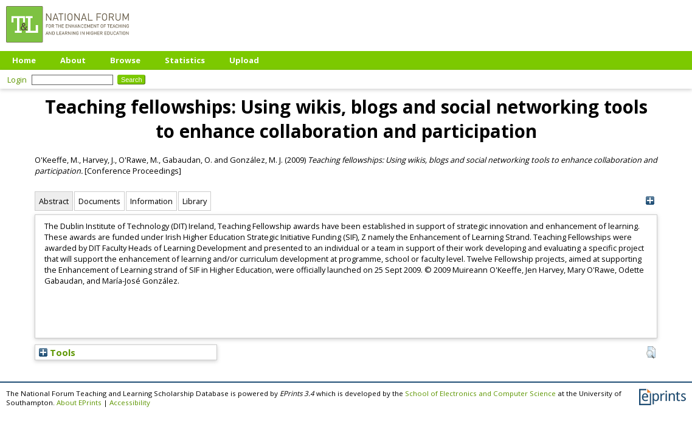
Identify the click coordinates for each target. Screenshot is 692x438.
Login (17, 79)
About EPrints (79, 402)
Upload (244, 60)
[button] (651, 352)
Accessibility (129, 402)
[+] (649, 200)
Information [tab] (151, 201)
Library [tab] (194, 201)
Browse (125, 60)
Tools (57, 352)
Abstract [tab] (54, 201)
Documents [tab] (99, 201)
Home (24, 60)
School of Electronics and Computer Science (480, 393)
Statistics (185, 60)
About (73, 60)
